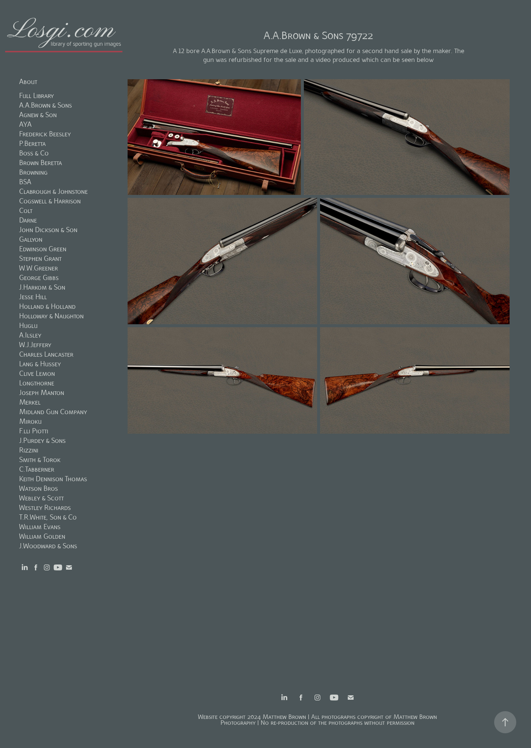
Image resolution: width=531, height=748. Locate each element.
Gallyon (30, 239)
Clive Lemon (37, 373)
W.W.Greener (38, 268)
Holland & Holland (47, 306)
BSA (25, 182)
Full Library (36, 95)
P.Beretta (32, 143)
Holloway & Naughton (51, 316)
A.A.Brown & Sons (45, 105)
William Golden (42, 536)
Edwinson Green (42, 249)
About (28, 81)
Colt (25, 210)
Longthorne (36, 383)
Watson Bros (38, 488)
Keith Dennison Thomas (53, 479)
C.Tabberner (36, 469)
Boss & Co (34, 153)
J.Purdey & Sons (42, 440)
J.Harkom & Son (42, 287)
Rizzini (28, 450)
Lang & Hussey (40, 364)
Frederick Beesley (45, 134)
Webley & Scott (41, 498)
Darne (28, 220)
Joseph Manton (41, 392)
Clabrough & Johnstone (53, 191)
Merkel (30, 402)
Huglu (28, 325)
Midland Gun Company (53, 412)
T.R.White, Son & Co (48, 517)
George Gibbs (39, 277)
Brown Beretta (40, 162)
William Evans (39, 526)
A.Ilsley (30, 335)
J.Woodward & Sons (48, 546)
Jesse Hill (33, 297)
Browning (33, 172)
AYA (25, 124)
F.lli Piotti (33, 431)
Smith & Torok (39, 459)
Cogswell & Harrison (50, 201)
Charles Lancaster (46, 354)
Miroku (30, 421)
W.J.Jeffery (35, 344)
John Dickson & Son (48, 230)
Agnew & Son (38, 115)
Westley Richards (45, 507)
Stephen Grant (40, 258)
